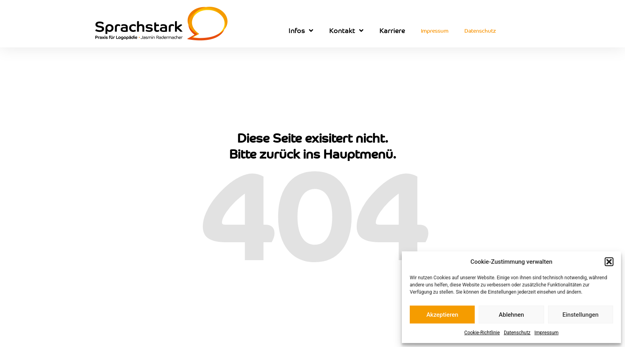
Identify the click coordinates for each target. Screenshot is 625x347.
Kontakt (346, 30)
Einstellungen (580, 314)
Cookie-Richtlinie (482, 332)
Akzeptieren (442, 314)
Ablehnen (511, 314)
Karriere (392, 30)
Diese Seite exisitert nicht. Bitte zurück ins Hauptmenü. (312, 145)
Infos (301, 30)
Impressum (546, 332)
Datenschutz (517, 332)
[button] (609, 262)
